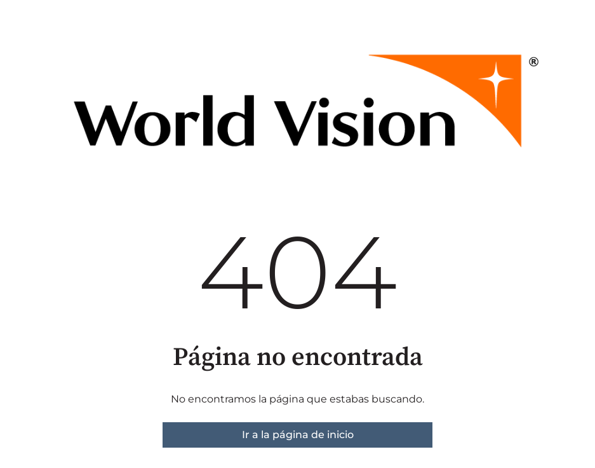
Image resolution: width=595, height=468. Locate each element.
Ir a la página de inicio (298, 435)
